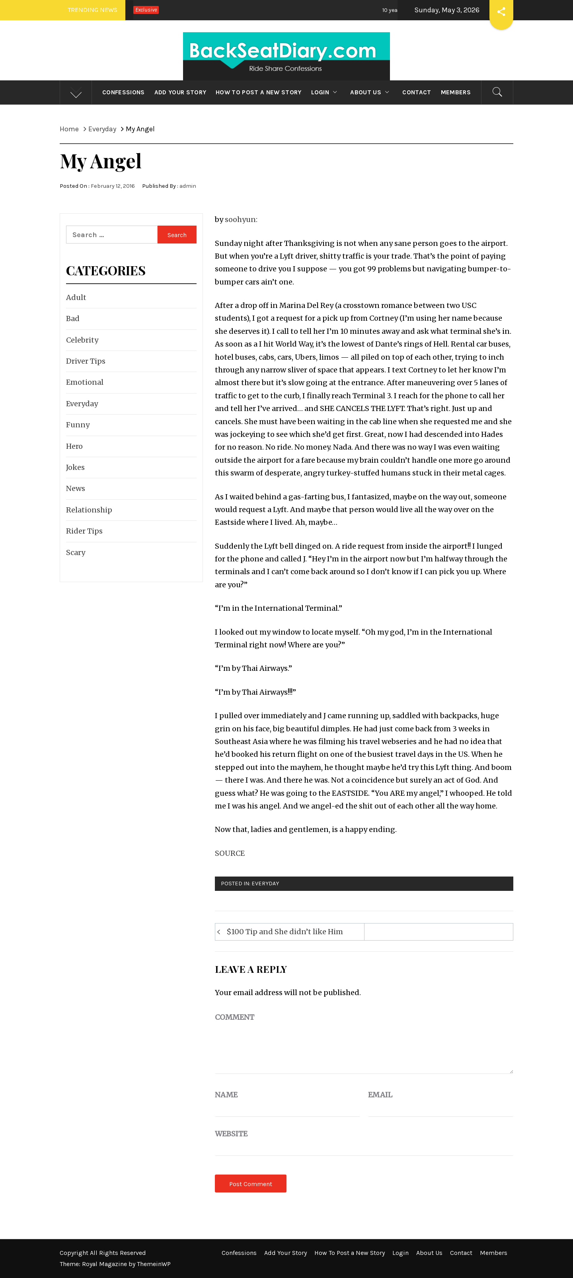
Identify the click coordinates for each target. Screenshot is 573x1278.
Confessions (123, 92)
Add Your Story (180, 92)
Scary (75, 552)
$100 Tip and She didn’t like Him (284, 931)
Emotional (84, 382)
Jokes (75, 467)
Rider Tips (84, 531)
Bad (73, 318)
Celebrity (82, 340)
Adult (76, 297)
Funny (78, 424)
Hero (74, 446)
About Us (371, 92)
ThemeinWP (154, 1264)
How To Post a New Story (258, 92)
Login (326, 92)
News (75, 488)
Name (226, 1094)
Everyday (265, 883)
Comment (234, 1017)
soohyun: (241, 219)
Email (380, 1094)
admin (187, 186)
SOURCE (230, 853)
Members (456, 92)
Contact (416, 92)
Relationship (89, 509)
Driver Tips (85, 361)
